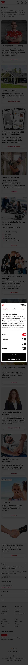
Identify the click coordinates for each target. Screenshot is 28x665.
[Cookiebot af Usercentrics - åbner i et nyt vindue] (20, 305)
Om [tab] (23, 309)
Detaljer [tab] (14, 309)
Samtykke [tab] (5, 309)
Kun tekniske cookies (14, 359)
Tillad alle (14, 355)
